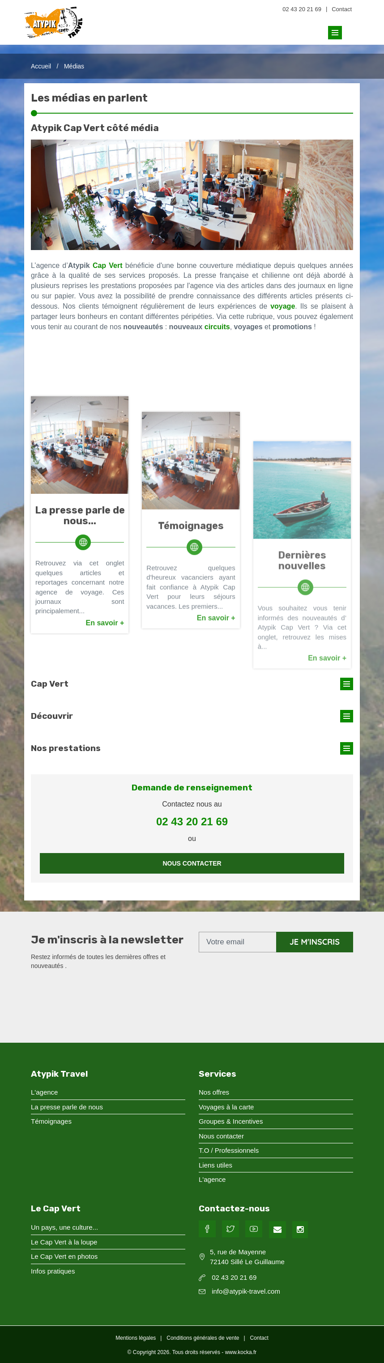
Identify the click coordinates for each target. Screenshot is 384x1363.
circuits (217, 327)
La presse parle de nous (67, 1107)
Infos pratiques (53, 1271)
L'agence (44, 1092)
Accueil (41, 66)
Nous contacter (191, 863)
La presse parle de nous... (80, 655)
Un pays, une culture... (64, 1227)
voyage (282, 306)
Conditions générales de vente (202, 1338)
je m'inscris (315, 942)
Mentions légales (135, 1338)
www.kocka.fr (241, 1352)
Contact (342, 9)
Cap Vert (108, 265)
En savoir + (105, 762)
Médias (74, 66)
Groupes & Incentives (231, 1121)
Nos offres (214, 1092)
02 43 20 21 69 (301, 9)
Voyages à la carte (226, 1107)
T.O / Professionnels (229, 1150)
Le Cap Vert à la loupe (64, 1242)
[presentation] (99, 992)
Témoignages (191, 679)
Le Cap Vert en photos (64, 1256)
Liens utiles (215, 1165)
